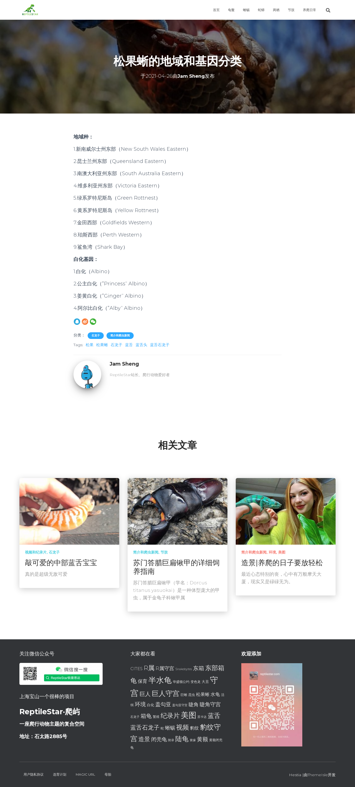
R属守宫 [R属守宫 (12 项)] (165, 668)
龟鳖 (231, 10)
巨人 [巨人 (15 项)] (145, 693)
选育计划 (59, 774)
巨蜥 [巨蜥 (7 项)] (184, 695)
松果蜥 (102, 344)
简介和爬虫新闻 (120, 335)
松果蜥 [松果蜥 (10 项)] (202, 694)
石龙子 (96, 335)
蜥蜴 (246, 10)
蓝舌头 (141, 344)
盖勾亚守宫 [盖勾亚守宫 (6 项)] (179, 705)
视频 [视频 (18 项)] (182, 727)
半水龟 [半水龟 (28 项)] (160, 680)
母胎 (108, 774)
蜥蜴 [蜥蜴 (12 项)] (170, 728)
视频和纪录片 (36, 552)
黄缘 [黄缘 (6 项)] (193, 740)
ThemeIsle (318, 774)
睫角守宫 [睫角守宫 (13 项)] (210, 704)
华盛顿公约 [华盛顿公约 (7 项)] (181, 682)
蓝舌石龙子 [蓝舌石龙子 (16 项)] (144, 727)
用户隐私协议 (34, 774)
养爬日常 (309, 10)
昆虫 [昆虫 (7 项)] (191, 695)
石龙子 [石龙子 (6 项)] (135, 717)
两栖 (276, 10)
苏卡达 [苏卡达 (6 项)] (202, 717)
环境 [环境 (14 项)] (140, 704)
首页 (216, 10)
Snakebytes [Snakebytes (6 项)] (183, 669)
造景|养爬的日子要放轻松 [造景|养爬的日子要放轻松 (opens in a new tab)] (282, 562)
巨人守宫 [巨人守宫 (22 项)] (165, 693)
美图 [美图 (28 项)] (188, 715)
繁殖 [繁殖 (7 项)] (156, 717)
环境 (272, 552)
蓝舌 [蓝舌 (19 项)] (214, 716)
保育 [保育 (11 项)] (142, 681)
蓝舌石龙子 (159, 344)
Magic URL (85, 774)
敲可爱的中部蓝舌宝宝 (61, 562)
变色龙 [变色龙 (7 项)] (196, 682)
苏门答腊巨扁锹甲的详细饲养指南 (176, 567)
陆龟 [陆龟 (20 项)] (182, 739)
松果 (89, 344)
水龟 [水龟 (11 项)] (215, 694)
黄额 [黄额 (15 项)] (202, 739)
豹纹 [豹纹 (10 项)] (194, 728)
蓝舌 (129, 344)
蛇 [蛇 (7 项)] (162, 728)
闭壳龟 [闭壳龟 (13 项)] (159, 739)
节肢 (291, 10)
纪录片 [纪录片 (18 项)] (170, 716)
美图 (281, 552)
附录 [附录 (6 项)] (171, 740)
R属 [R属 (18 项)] (149, 668)
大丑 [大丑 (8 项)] (205, 681)
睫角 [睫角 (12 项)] (194, 704)
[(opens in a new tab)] (286, 511)
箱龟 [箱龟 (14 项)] (146, 716)
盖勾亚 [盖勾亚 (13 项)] (163, 704)
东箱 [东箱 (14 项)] (198, 668)
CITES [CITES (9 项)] (136, 668)
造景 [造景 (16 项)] (144, 739)
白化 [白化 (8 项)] (150, 705)
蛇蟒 (261, 10)
